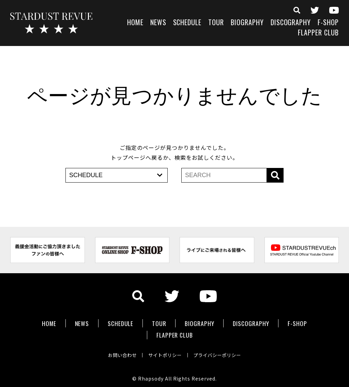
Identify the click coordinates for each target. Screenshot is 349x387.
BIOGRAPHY (247, 23)
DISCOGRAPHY (291, 23)
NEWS (158, 23)
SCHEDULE (187, 23)
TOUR (216, 23)
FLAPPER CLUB (318, 33)
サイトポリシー (165, 351)
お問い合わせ (120, 351)
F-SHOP (328, 23)
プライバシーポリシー (219, 351)
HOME (135, 23)
